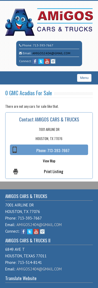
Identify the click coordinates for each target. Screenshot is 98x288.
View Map (49, 160)
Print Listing (53, 171)
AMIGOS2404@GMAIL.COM (51, 53)
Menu (84, 78)
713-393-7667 (43, 45)
